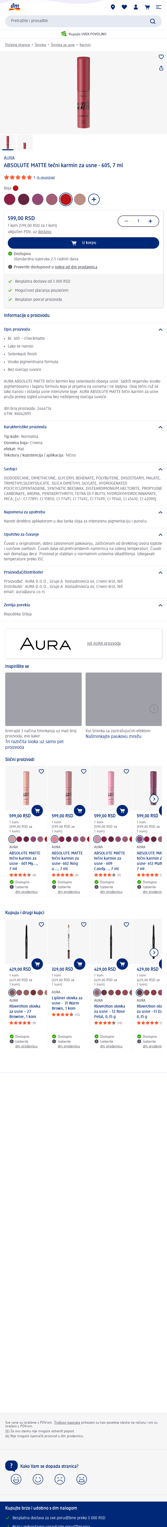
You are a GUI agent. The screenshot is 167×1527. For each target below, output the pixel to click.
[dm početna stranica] (14, 7)
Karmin (85, 45)
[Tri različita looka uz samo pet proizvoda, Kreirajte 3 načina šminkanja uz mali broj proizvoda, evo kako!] (43, 712)
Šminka (40, 45)
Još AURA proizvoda (65, 644)
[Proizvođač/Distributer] (83, 572)
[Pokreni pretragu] (152, 21)
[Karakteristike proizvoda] (83, 427)
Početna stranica (17, 45)
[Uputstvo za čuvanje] (83, 534)
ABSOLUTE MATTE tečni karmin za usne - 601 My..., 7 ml (25, 861)
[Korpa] (147, 7)
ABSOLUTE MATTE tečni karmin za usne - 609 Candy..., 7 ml (109, 861)
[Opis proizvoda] (83, 329)
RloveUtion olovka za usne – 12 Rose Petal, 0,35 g (109, 1012)
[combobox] (83, 21)
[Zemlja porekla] (83, 605)
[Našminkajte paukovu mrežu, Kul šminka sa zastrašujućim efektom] (124, 712)
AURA (9, 158)
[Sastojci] (83, 469)
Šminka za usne (63, 45)
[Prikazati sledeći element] (154, 799)
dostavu (45, 232)
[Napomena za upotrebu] (83, 512)
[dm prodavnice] (113, 7)
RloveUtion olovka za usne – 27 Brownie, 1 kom (24, 1012)
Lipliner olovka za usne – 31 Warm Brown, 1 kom (67, 1003)
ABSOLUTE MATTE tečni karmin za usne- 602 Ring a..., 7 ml (67, 861)
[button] (159, 7)
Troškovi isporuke (67, 1422)
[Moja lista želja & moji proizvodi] (124, 7)
